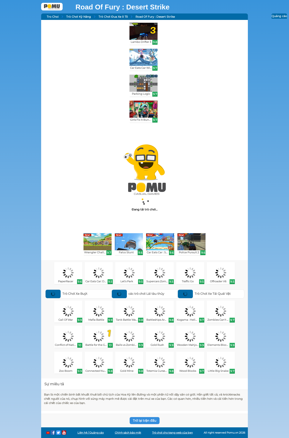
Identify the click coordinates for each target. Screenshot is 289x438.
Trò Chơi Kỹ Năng (78, 17)
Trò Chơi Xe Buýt (66, 294)
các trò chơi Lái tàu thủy (138, 294)
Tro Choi (53, 17)
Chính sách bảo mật (128, 432)
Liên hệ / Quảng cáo (90, 432)
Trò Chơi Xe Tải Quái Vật (204, 294)
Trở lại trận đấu (144, 421)
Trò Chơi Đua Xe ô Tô (113, 17)
